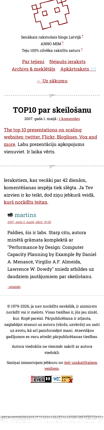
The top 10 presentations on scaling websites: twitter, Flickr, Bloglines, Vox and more (50, 137)
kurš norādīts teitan (25, 202)
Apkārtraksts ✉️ (78, 69)
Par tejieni (33, 61)
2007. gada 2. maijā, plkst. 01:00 (29, 222)
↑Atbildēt (14, 287)
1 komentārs (69, 118)
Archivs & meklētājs (33, 69)
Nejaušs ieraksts (67, 61)
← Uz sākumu (51, 81)
